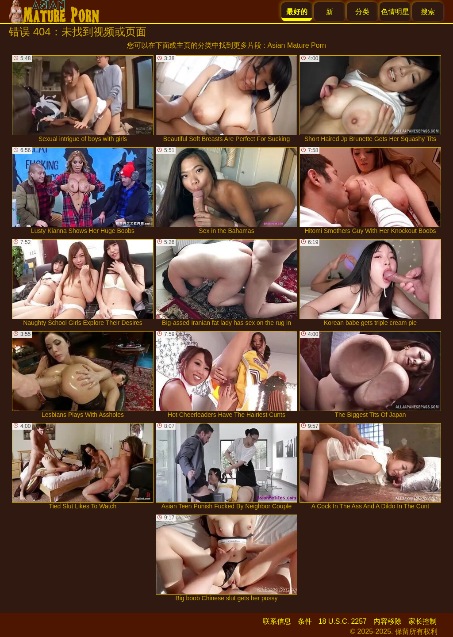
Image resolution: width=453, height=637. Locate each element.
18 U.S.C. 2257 (343, 621)
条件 (305, 621)
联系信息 (277, 621)
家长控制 (422, 621)
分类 (362, 11)
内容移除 (387, 621)
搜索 (428, 11)
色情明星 (395, 11)
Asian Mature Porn (296, 45)
